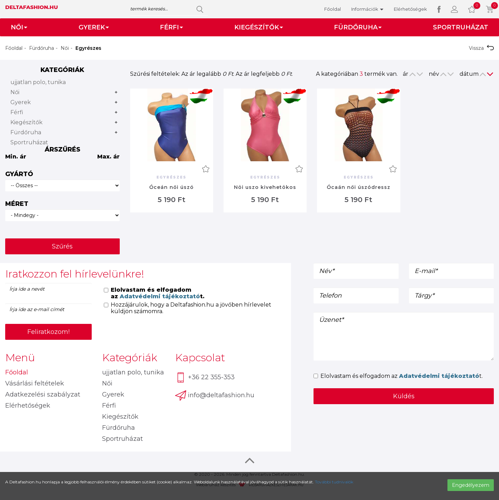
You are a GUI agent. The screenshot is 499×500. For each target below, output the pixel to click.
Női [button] (19, 27)
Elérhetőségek (410, 9)
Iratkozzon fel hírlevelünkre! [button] (74, 273)
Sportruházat (460, 27)
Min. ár (15, 156)
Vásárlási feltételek (34, 383)
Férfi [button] (171, 27)
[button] (454, 9)
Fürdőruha (41, 48)
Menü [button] (20, 357)
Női (65, 48)
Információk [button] (367, 9)
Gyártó (19, 174)
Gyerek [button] (94, 27)
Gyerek (20, 102)
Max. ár (108, 156)
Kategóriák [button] (129, 357)
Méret (16, 204)
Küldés (404, 396)
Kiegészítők (26, 122)
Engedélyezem (470, 485)
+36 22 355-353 (205, 378)
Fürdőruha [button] (358, 27)
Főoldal (332, 9)
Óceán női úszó (171, 187)
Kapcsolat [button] (200, 357)
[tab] (145, 274)
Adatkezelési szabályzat (42, 394)
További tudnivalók (334, 481)
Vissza (481, 48)
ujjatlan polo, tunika (38, 82)
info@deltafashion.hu (214, 395)
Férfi (16, 112)
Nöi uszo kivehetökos (265, 187)
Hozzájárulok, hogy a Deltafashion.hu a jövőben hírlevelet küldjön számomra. (187, 308)
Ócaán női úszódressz (358, 187)
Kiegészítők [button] (258, 27)
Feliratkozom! (48, 332)
